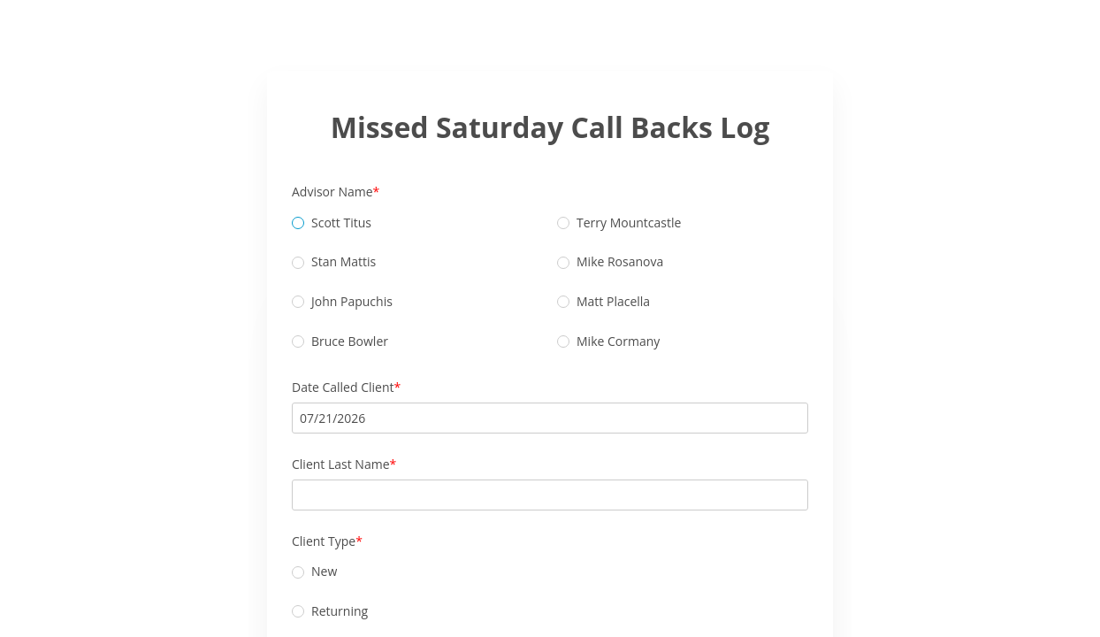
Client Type (323, 541)
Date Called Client (342, 387)
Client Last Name (341, 464)
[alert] (550, 418)
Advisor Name (332, 191)
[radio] (298, 223)
